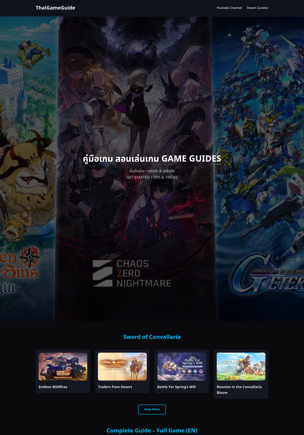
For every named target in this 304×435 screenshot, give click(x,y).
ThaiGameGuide (55, 8)
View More (152, 409)
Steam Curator (257, 8)
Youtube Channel (229, 8)
